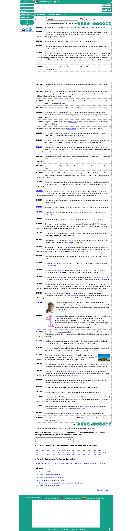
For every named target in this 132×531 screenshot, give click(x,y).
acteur (55, 140)
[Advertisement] (67, 8)
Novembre (93, 463)
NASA (78, 67)
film (102, 316)
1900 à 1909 (37, 452)
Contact (82, 529)
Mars (49, 463)
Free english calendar (51, 498)
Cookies (55, 529)
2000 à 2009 (89, 452)
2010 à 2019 (94, 452)
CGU (48, 529)
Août (71, 463)
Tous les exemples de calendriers (50, 474)
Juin (62, 463)
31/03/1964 (39, 340)
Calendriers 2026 (44, 472)
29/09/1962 (39, 212)
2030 (104, 452)
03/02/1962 (39, 191)
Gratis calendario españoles (95, 498)
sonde (70, 413)
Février (44, 463)
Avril (54, 463)
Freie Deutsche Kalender (72, 498)
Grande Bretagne (52, 263)
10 (107, 24)
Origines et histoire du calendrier (49, 486)
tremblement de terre (64, 332)
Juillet (67, 463)
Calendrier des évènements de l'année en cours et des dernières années (62, 483)
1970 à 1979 (73, 452)
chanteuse (59, 270)
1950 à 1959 (63, 452)
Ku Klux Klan (71, 293)
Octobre (86, 463)
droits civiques (60, 277)
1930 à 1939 (53, 452)
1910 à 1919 (42, 452)
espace (99, 182)
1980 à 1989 (78, 452)
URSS (66, 41)
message (92, 428)
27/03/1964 (39, 331)
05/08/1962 (39, 207)
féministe (69, 242)
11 (110, 24)
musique (62, 96)
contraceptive (71, 129)
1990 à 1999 (83, 452)
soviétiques (73, 122)
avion (92, 91)
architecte (54, 355)
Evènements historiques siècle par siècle (52, 477)
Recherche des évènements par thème (51, 480)
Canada (49, 212)
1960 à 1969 (68, 452)
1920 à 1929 (48, 452)
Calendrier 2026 (103, 490)
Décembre (101, 463)
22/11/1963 (39, 302)
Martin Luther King (103, 277)
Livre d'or (74, 529)
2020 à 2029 (99, 452)
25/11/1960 (39, 147)
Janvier (38, 463)
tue (88, 397)
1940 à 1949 (58, 452)
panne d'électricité (73, 371)
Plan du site (64, 529)
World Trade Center (86, 406)
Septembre (78, 463)
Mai (58, 463)
